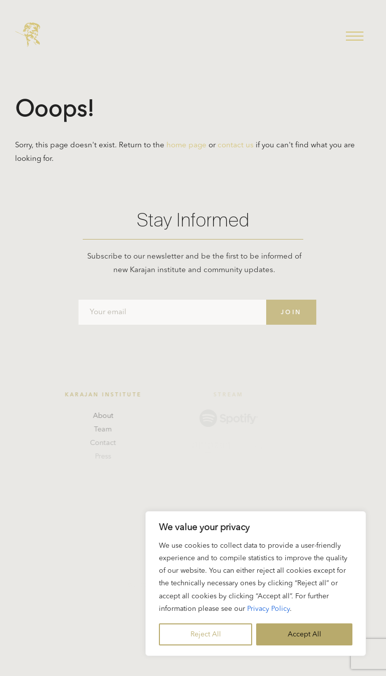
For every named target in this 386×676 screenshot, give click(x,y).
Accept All (304, 634)
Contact (105, 442)
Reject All (205, 634)
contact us (236, 145)
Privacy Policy (268, 608)
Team (105, 429)
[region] (255, 583)
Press (105, 456)
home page (186, 145)
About (104, 415)
